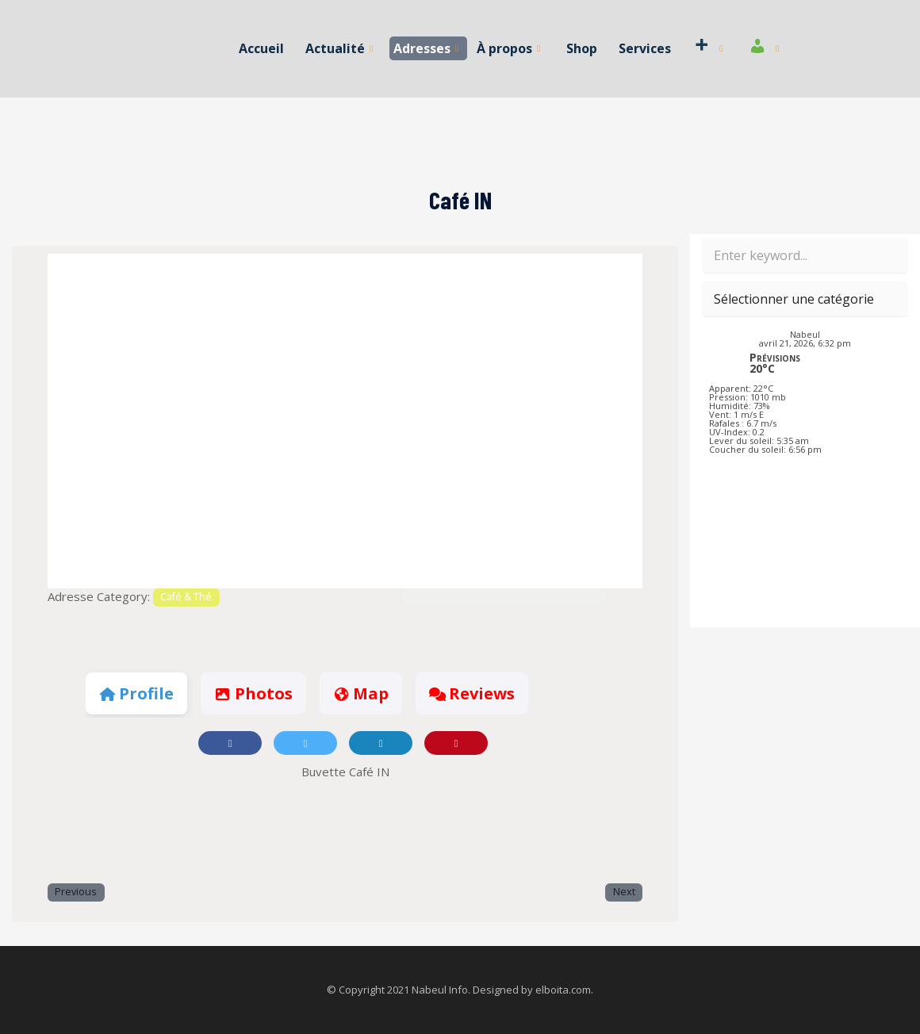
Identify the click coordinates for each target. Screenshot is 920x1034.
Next (624, 891)
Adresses (428, 48)
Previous (76, 891)
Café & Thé (186, 596)
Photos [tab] (253, 693)
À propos (509, 48)
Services (642, 48)
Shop (580, 48)
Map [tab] (361, 693)
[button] (92, 421)
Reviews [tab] (472, 693)
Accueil (265, 48)
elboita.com (563, 989)
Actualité (341, 48)
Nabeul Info (440, 989)
